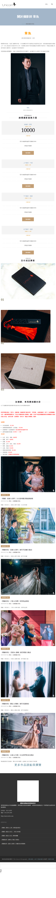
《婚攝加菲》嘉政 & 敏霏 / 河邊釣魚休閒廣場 (13, 843)
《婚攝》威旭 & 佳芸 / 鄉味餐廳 (9, 835)
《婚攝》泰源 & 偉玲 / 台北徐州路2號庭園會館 (17, 498)
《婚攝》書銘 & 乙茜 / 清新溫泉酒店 (10, 827)
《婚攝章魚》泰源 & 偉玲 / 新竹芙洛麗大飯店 (16, 550)
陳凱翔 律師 (51, 859)
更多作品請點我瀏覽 (28, 765)
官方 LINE (9, 810)
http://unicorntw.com (7, 816)
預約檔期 (28, 153)
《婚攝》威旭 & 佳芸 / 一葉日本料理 (10, 831)
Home (23, 24)
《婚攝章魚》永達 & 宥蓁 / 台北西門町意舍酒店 (17, 755)
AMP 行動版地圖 (38, 859)
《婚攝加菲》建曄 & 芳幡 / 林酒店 (10, 839)
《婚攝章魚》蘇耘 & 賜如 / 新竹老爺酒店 (15, 704)
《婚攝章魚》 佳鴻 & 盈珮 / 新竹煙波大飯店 (16, 652)
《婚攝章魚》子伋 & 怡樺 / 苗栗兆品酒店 (15, 601)
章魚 (10, 501)
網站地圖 (30, 859)
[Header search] (52, 4)
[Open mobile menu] (47, 4)
